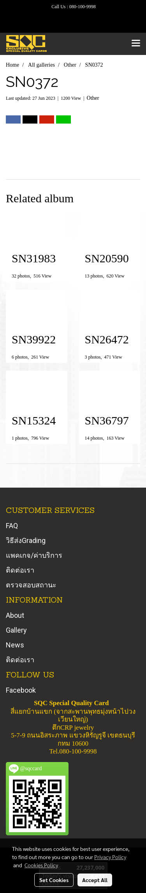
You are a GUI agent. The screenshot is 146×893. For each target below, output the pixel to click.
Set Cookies (54, 879)
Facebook (21, 690)
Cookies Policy (41, 864)
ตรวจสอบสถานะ (31, 585)
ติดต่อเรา (20, 570)
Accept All (94, 879)
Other (93, 98)
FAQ (12, 526)
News (15, 645)
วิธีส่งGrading (26, 540)
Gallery (16, 630)
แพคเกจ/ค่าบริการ (34, 555)
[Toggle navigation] (135, 43)
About (15, 615)
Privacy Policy (110, 856)
